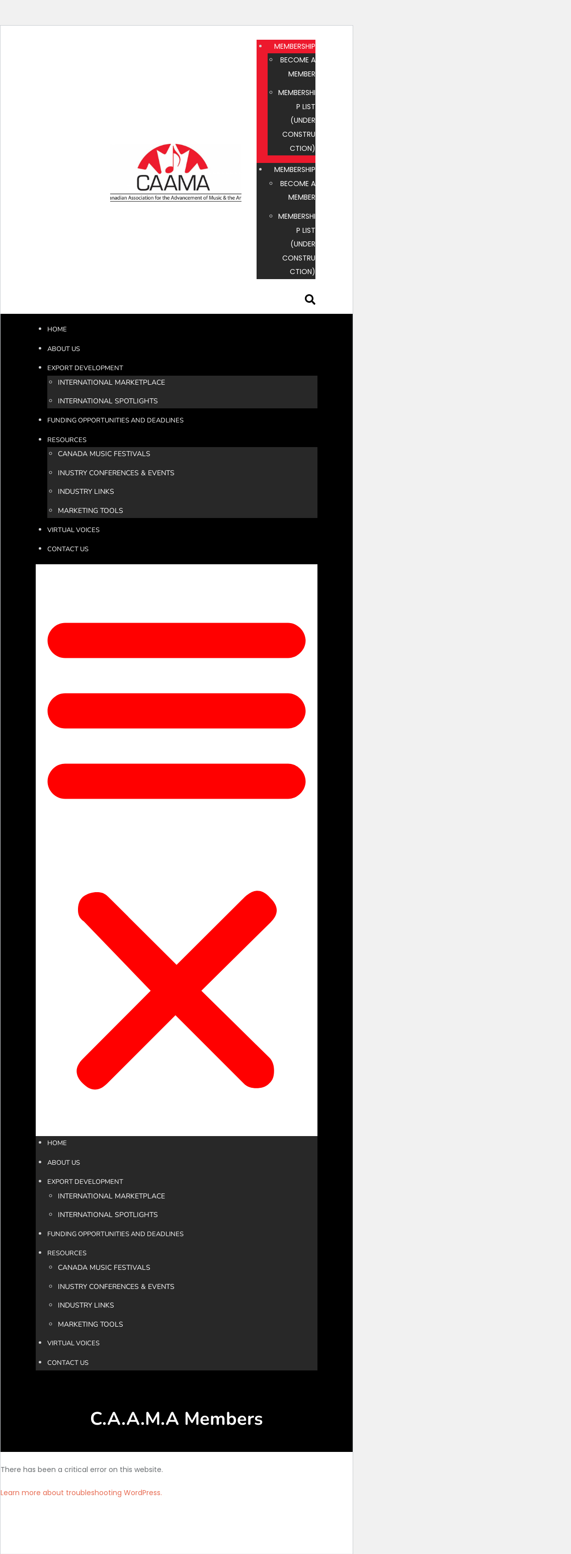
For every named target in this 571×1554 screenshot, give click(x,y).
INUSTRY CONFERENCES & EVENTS (116, 473)
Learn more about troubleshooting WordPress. (81, 1493)
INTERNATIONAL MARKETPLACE (111, 382)
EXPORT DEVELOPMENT (85, 368)
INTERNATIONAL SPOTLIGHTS (108, 401)
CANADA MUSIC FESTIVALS (104, 454)
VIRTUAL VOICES (73, 530)
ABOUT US (63, 349)
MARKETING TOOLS (90, 510)
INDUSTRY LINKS (86, 491)
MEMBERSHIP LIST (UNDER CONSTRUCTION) (296, 120)
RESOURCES (67, 440)
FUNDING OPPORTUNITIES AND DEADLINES (115, 420)
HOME (57, 329)
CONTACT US (68, 549)
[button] (176, 850)
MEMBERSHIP (294, 46)
